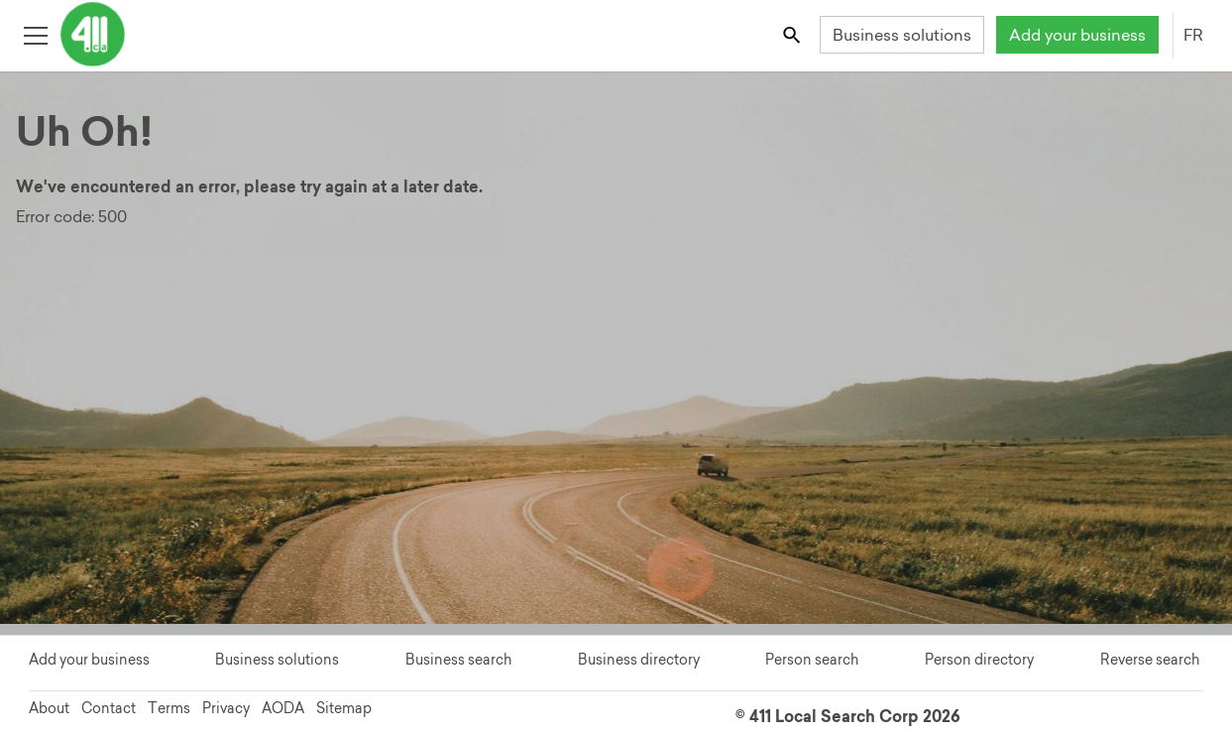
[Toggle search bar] (793, 34)
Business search (458, 660)
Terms (169, 708)
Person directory (979, 660)
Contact (108, 708)
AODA (283, 708)
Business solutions (902, 35)
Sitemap (344, 708)
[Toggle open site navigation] (35, 34)
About (49, 708)
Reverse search (1149, 660)
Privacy (226, 708)
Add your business (1077, 35)
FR (1193, 35)
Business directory (639, 660)
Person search (811, 660)
